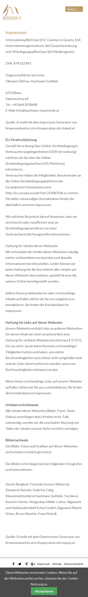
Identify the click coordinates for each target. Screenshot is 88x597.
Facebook (13, 564)
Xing (26, 564)
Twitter (19, 564)
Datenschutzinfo (73, 563)
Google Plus (33, 564)
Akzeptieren (44, 591)
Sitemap (57, 563)
